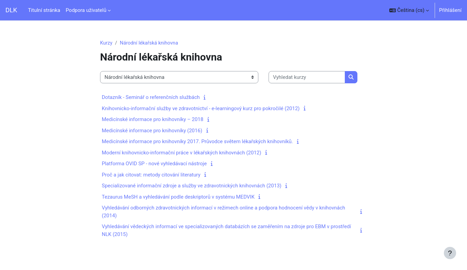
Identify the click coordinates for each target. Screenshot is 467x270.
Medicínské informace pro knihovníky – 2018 (152, 120)
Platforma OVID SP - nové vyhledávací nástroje (154, 164)
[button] (409, 10)
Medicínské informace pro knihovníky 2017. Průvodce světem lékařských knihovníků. (197, 142)
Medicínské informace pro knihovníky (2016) (152, 131)
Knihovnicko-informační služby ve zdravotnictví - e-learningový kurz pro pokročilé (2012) (201, 109)
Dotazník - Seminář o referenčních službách (151, 98)
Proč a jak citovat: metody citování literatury (151, 175)
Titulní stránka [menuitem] (44, 10)
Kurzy (106, 43)
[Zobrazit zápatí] (450, 253)
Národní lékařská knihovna (150, 43)
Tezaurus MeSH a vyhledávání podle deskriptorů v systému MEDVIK (178, 197)
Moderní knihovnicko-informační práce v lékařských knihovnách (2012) (181, 153)
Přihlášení (450, 10)
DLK (11, 10)
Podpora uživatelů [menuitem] (86, 10)
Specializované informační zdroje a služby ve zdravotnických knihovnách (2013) (191, 186)
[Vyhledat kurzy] (307, 77)
